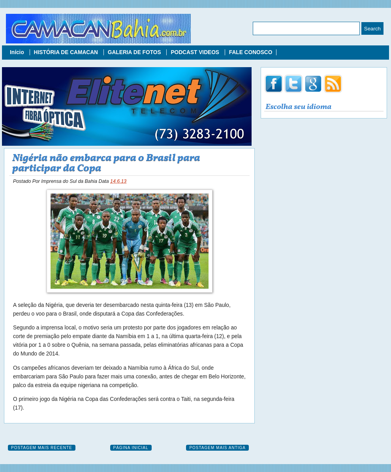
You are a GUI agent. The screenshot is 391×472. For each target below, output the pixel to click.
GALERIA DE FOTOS (135, 52)
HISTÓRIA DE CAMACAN (67, 52)
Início (18, 52)
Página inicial (131, 448)
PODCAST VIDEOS (195, 52)
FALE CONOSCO (251, 52)
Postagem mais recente (41, 448)
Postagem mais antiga (217, 448)
